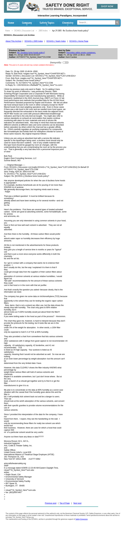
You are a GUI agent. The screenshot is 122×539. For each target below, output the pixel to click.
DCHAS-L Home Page (78, 41)
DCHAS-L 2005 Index (34, 41)
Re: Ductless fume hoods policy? (31, 53)
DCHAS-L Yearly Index (56, 41)
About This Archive (13, 41)
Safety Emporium (81, 519)
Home (11, 22)
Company (27, 23)
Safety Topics (47, 23)
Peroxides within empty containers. (81, 53)
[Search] (117, 22)
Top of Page (65, 503)
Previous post (50, 503)
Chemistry (67, 23)
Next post (77, 503)
